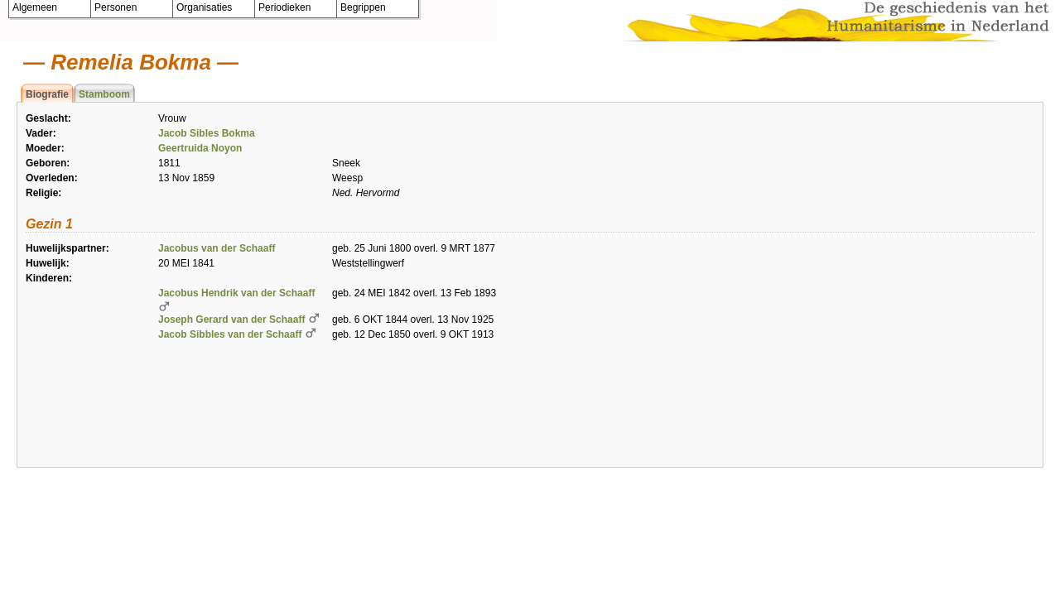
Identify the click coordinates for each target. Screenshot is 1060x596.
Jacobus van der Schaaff (216, 248)
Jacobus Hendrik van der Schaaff (236, 293)
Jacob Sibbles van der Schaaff (229, 334)
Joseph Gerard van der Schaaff (231, 319)
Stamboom (104, 94)
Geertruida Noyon (200, 148)
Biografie (47, 94)
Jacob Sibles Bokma (206, 133)
